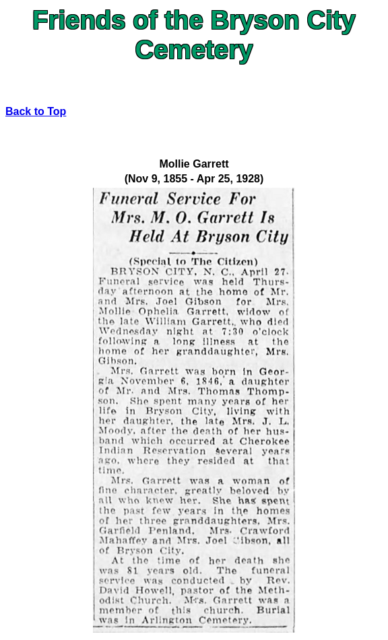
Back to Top (35, 111)
